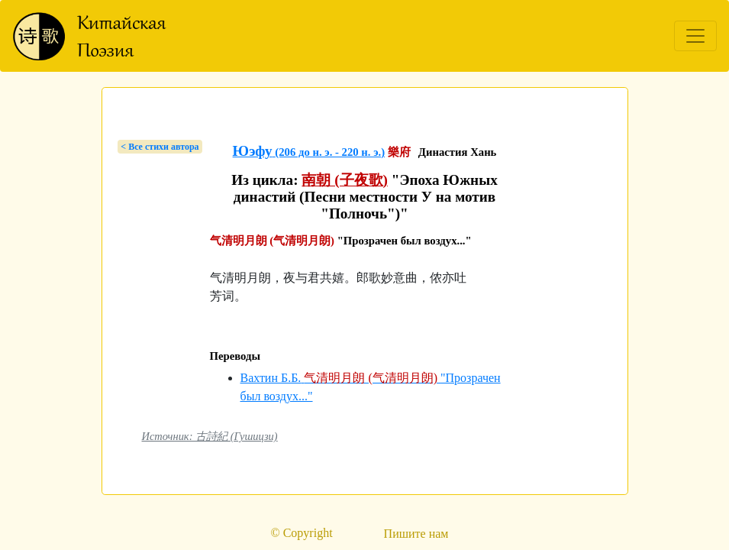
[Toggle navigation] (695, 36)
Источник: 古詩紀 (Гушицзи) (210, 436)
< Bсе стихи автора (159, 146)
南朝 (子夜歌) (345, 180)
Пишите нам (416, 533)
